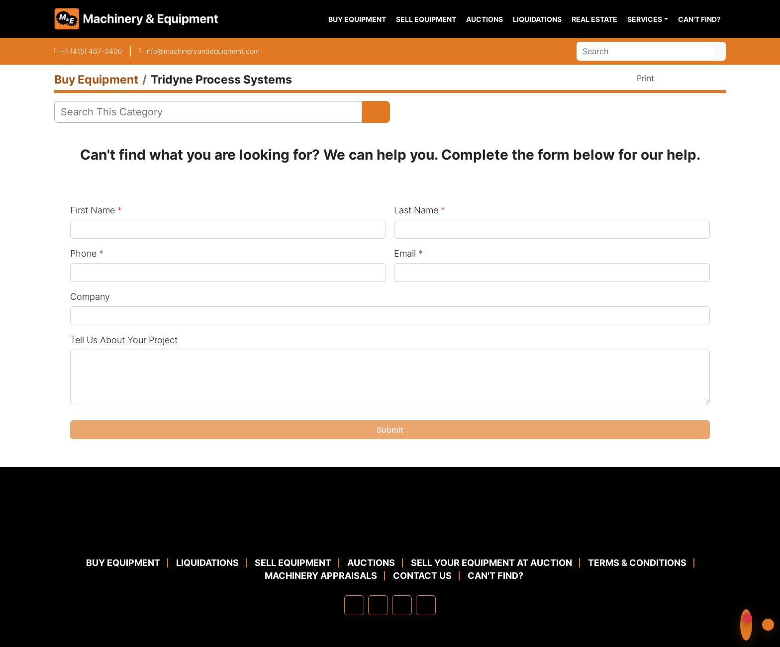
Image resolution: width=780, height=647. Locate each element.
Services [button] (644, 19)
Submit (390, 430)
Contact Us (422, 575)
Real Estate (594, 19)
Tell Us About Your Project (124, 340)
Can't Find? (699, 19)
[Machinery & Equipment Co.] (390, 532)
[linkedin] (378, 605)
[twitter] (402, 605)
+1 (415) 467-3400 (91, 51)
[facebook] (354, 605)
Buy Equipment (357, 19)
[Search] (645, 51)
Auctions (484, 19)
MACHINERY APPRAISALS (321, 575)
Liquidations (537, 19)
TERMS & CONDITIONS (637, 562)
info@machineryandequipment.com (202, 51)
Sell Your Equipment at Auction (491, 562)
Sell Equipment (426, 19)
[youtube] (426, 605)
